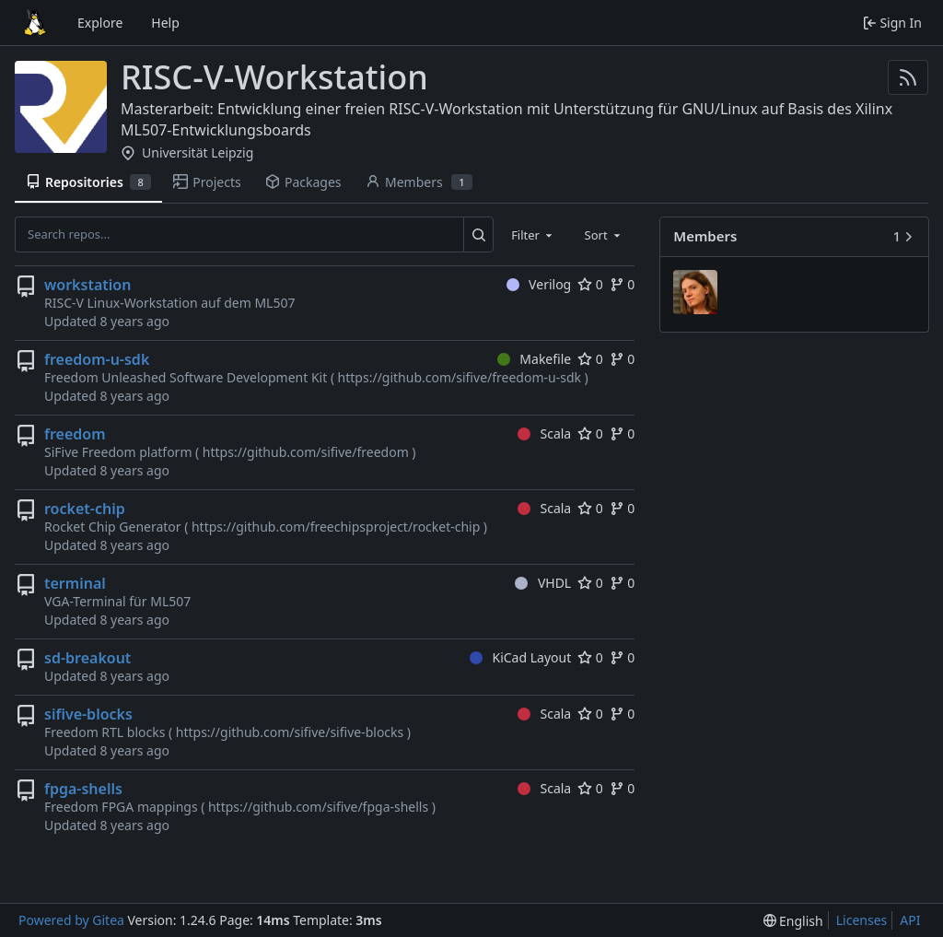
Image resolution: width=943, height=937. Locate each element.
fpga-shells (83, 788)
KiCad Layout (520, 657)
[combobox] (533, 234)
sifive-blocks (88, 714)
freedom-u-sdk (96, 359)
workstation (87, 284)
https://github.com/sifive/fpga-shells (318, 806)
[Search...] (478, 234)
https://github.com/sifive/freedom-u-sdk (459, 377)
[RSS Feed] (908, 77)
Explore (99, 22)
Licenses (862, 920)
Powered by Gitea (71, 920)
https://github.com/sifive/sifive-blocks (290, 732)
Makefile (534, 359)
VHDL (543, 582)
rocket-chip (84, 508)
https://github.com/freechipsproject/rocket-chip (336, 526)
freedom (75, 434)
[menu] (793, 921)
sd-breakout (87, 658)
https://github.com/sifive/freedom (306, 452)
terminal (75, 583)
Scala (544, 433)
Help (165, 22)
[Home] (35, 23)
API (910, 920)
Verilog (539, 284)
